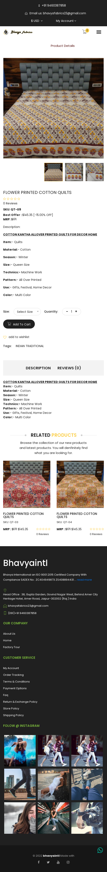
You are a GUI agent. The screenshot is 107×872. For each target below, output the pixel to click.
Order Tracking (13, 675)
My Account (66, 21)
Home (37, 45)
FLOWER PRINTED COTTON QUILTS (23, 515)
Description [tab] (38, 368)
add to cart (19, 324)
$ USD (37, 21)
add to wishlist (16, 337)
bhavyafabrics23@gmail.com (64, 13)
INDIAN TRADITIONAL (30, 346)
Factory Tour (11, 647)
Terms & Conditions (16, 682)
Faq (5, 695)
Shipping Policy (13, 715)
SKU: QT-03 (10, 522)
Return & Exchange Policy (20, 702)
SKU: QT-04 (64, 522)
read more (84, 580)
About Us (9, 634)
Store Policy (11, 708)
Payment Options (15, 688)
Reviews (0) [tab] (69, 368)
